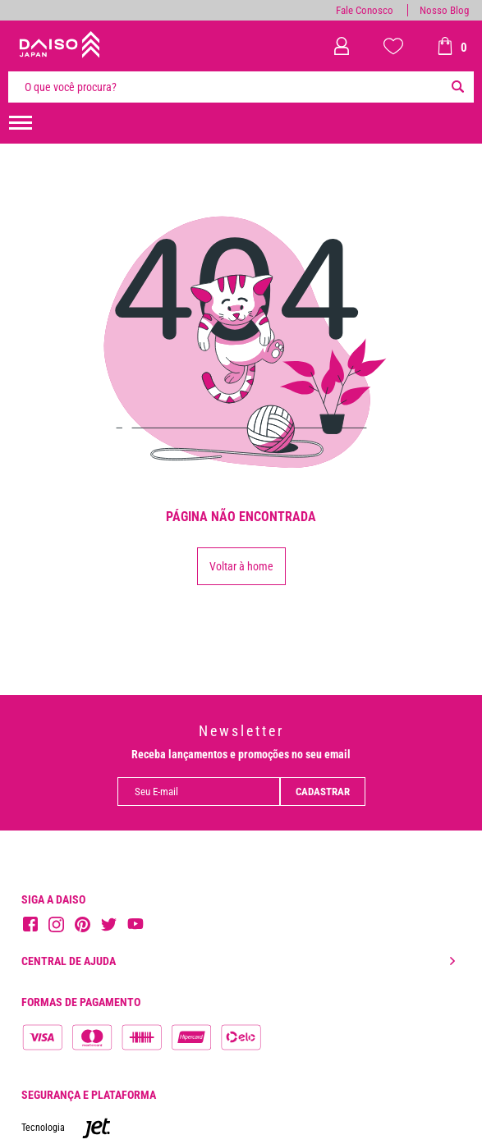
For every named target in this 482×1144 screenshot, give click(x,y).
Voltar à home (241, 566)
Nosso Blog (444, 10)
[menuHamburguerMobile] (20, 123)
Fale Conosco (364, 10)
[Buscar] (457, 87)
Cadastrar (323, 791)
